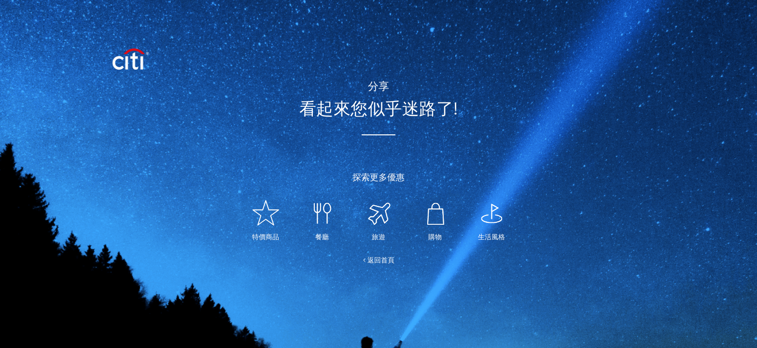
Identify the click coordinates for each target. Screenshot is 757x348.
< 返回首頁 (378, 260)
